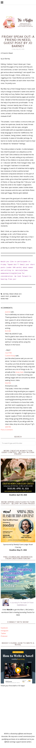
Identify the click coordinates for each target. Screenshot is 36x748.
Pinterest (4, 636)
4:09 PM (8, 427)
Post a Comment (7, 430)
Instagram (4, 631)
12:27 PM (8, 353)
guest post (5, 296)
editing (6, 294)
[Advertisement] (18, 710)
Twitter (3, 633)
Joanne (7, 312)
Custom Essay (10, 356)
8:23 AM (8, 331)
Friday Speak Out (15, 294)
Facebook (4, 628)
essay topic (20, 372)
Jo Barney (13, 296)
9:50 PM (8, 383)
